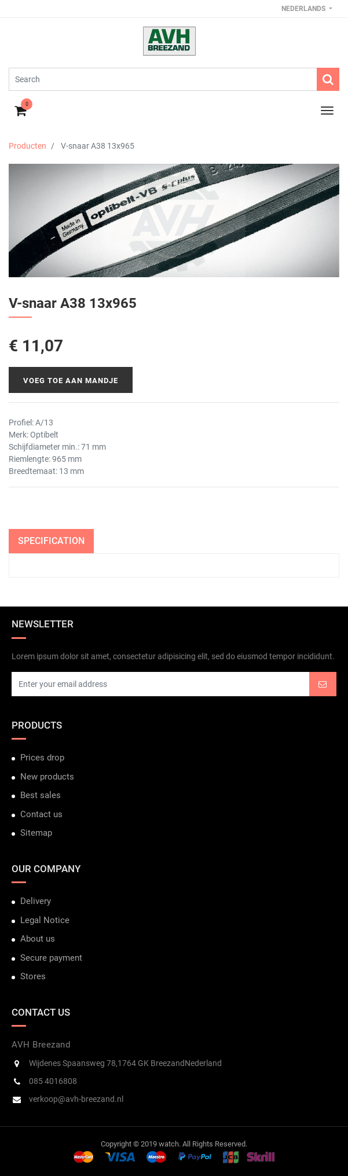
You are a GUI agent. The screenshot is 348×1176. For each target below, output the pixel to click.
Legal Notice (44, 920)
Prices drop (42, 757)
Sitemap (36, 833)
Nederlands (304, 9)
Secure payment (51, 958)
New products (47, 776)
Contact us (41, 814)
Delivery (35, 901)
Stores (33, 976)
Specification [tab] (51, 540)
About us (37, 939)
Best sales (40, 795)
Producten (27, 145)
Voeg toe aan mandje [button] (70, 380)
